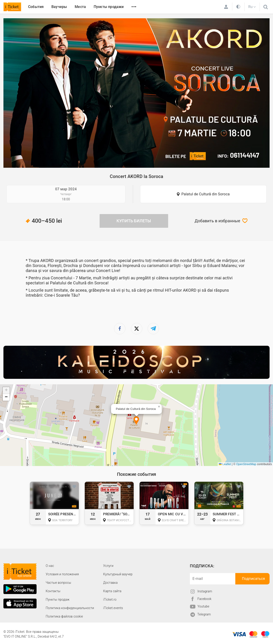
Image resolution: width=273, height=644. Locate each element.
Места (80, 7)
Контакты (53, 591)
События (36, 7)
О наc (50, 566)
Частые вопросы (58, 582)
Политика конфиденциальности (70, 608)
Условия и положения (62, 574)
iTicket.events (113, 608)
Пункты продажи (109, 7)
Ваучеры (59, 7)
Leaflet (225, 464)
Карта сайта (112, 591)
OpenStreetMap (246, 464)
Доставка (110, 582)
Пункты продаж (57, 599)
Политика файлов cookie (64, 616)
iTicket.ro (110, 599)
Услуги (108, 566)
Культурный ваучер (118, 574)
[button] (136, 421)
